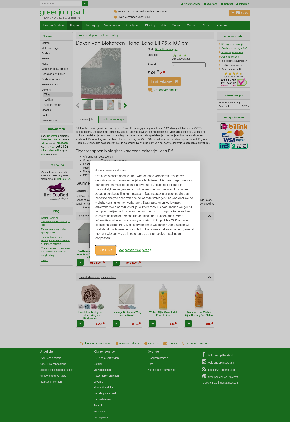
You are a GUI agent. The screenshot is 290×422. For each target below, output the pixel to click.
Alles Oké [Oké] (106, 250)
